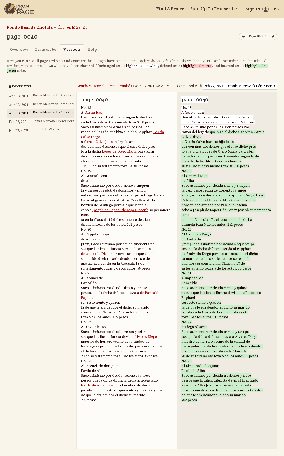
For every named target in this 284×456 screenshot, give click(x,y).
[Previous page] (243, 36)
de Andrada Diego (95, 254)
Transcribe (45, 49)
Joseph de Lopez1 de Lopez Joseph (120, 210)
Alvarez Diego (145, 336)
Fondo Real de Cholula (30, 27)
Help (92, 49)
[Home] (19, 8)
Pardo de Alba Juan (97, 385)
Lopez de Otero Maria (119, 151)
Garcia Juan (93, 112)
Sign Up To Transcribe (213, 9)
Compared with (189, 86)
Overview (19, 49)
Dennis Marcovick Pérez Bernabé (103, 86)
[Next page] (273, 36)
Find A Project (171, 9)
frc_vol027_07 (73, 27)
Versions (72, 49)
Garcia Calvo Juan (98, 142)
